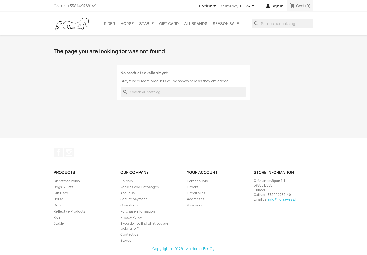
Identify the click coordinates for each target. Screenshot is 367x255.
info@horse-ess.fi (282, 199)
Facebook (58, 152)
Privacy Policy (131, 217)
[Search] (282, 23)
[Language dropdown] (208, 6)
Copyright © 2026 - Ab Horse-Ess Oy (183, 248)
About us (127, 193)
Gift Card (169, 23)
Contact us (129, 234)
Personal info (197, 181)
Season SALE (226, 23)
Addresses (196, 199)
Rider (109, 23)
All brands (195, 23)
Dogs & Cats (63, 187)
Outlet (59, 205)
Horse (127, 23)
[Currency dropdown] (248, 6)
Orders (192, 187)
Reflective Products (69, 211)
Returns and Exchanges (139, 187)
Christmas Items (67, 181)
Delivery (126, 181)
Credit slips (196, 193)
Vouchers (194, 205)
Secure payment (133, 199)
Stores (125, 240)
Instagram (69, 152)
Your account (202, 172)
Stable (146, 23)
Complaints (129, 205)
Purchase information (137, 211)
